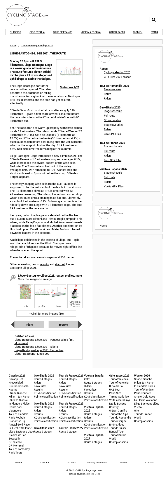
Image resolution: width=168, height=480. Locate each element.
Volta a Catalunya (120, 400)
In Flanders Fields (19, 403)
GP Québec (15, 442)
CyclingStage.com (29, 15)
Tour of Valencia (119, 379)
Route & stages (43, 379)
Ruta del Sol (116, 386)
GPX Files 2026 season (117, 77)
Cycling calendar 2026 (117, 72)
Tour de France (62, 32)
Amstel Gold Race (19, 424)
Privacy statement (97, 462)
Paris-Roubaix (17, 417)
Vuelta (138, 407)
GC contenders (112, 120)
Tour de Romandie (120, 417)
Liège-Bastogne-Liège (21, 431)
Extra (154, 32)
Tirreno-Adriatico (119, 396)
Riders (29, 324)
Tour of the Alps (118, 414)
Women (137, 32)
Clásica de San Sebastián (17, 436)
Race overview (112, 89)
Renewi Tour (116, 431)
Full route (109, 115)
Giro (136, 410)
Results (63, 324)
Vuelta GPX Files (114, 186)
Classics (15, 32)
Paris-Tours (15, 452)
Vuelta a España (91, 32)
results (44, 264)
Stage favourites (113, 124)
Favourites (40, 386)
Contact (149, 462)
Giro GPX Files (112, 134)
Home (13, 45)
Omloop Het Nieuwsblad (16, 380)
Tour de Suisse (117, 428)
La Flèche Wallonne (20, 428)
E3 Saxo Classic (18, 400)
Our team (71, 462)
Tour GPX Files (112, 160)
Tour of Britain (117, 435)
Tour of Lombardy (19, 449)
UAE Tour (114, 389)
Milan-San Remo (144, 382)
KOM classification (45, 393)
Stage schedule (113, 111)
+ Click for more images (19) (46, 314)
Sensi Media (94, 473)
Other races (117, 32)
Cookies (123, 462)
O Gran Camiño (118, 410)
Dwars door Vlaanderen (15, 408)
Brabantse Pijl (17, 421)
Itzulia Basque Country (117, 405)
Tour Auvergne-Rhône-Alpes (118, 422)
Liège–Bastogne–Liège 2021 (32, 354)
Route (107, 94)
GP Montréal (16, 445)
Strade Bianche (18, 393)
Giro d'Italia (37, 32)
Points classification (46, 396)
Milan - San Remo (19, 396)
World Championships (118, 440)
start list (60, 264)
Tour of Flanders (18, 414)
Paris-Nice (115, 393)
